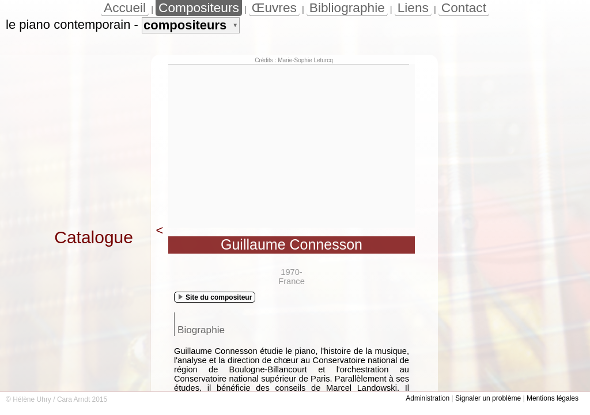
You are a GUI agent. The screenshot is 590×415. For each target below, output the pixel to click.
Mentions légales (552, 398)
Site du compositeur (215, 297)
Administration (427, 398)
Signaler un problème (488, 398)
